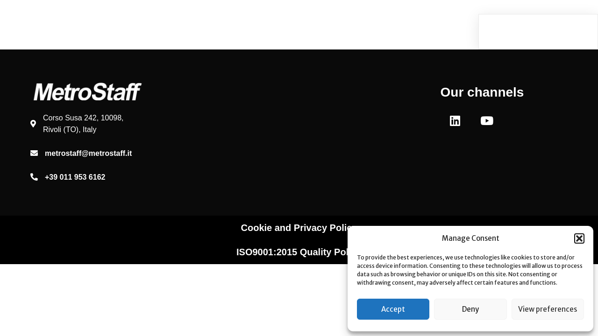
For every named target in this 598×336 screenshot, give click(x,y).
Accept (393, 309)
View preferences (547, 309)
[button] (579, 238)
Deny (470, 309)
